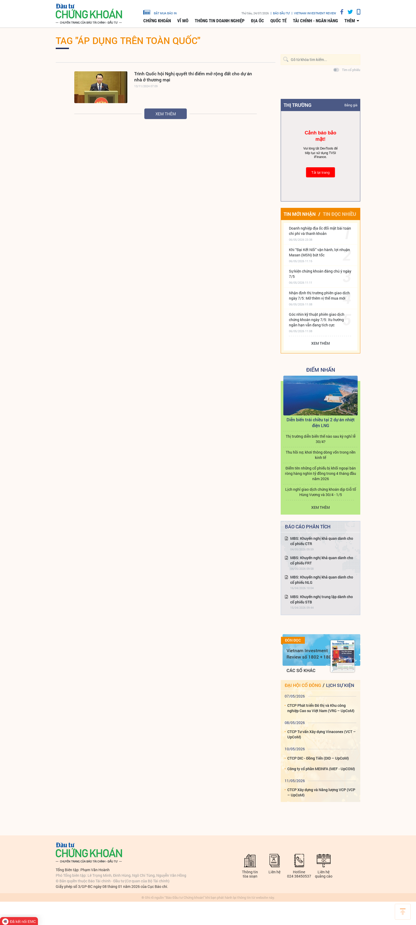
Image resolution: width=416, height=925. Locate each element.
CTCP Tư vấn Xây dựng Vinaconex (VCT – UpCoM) (321, 734)
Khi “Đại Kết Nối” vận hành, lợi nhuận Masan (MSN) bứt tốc (319, 252)
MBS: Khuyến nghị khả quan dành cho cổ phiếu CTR (321, 541)
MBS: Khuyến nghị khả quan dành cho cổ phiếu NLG (321, 580)
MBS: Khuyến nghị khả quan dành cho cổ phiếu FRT (321, 560)
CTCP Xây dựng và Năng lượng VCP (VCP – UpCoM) (321, 792)
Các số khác (301, 670)
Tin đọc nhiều (339, 214)
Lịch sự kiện (340, 685)
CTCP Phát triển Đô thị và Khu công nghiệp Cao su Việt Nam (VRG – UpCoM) (320, 708)
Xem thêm (165, 113)
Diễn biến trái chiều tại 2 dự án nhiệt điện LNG (321, 422)
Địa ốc (257, 20)
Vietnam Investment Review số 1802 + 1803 (310, 653)
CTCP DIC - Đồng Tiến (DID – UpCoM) (318, 758)
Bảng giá (350, 105)
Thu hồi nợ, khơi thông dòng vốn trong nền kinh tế (321, 455)
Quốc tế (278, 20)
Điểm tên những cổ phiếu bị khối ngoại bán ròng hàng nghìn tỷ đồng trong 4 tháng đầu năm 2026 (320, 473)
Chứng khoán (157, 20)
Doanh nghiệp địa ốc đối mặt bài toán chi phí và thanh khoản (320, 231)
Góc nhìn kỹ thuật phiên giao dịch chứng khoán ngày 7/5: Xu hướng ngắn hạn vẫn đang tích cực (316, 319)
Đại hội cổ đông (303, 685)
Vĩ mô (182, 20)
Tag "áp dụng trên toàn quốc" (128, 40)
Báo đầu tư (281, 13)
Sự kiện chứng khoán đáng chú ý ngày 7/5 (320, 274)
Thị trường (297, 105)
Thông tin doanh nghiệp (220, 20)
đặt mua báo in (160, 12)
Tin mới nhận (300, 214)
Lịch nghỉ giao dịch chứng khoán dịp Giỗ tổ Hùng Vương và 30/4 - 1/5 (320, 492)
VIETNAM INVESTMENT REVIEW (315, 13)
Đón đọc (293, 640)
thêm (349, 20)
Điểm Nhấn (320, 369)
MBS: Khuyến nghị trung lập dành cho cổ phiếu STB (321, 599)
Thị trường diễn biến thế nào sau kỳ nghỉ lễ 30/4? (321, 439)
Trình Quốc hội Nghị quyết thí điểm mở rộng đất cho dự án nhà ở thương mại (193, 77)
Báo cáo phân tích (308, 526)
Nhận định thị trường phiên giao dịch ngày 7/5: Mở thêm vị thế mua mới (319, 295)
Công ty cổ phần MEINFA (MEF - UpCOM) (321, 768)
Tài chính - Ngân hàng (315, 20)
